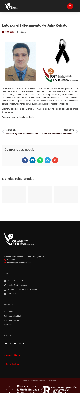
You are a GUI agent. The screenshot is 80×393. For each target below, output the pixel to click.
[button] (25, 160)
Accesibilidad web (14, 355)
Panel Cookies (12, 364)
